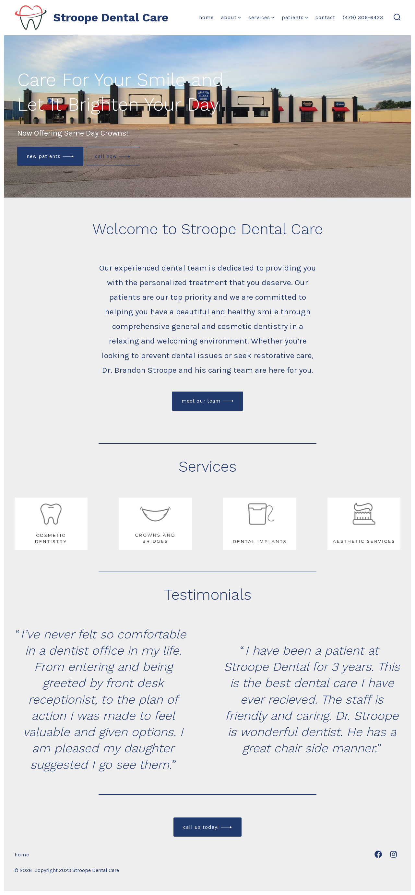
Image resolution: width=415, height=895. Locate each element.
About (231, 17)
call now (106, 156)
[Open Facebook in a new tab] (378, 854)
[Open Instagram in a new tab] (393, 854)
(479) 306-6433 (363, 17)
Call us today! (201, 827)
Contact (325, 17)
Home (206, 17)
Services (261, 17)
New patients (44, 156)
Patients (295, 17)
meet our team (201, 401)
